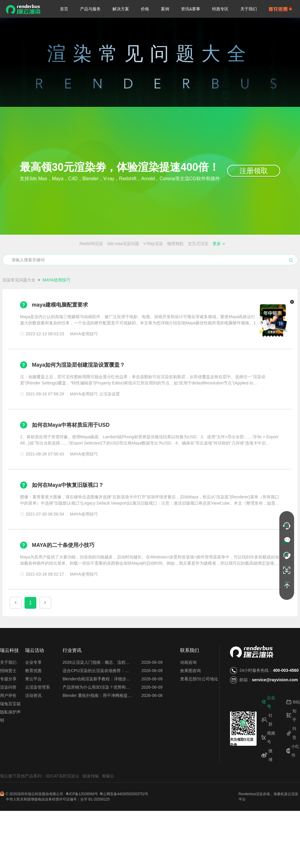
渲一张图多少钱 (123, 265)
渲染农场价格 (26, 254)
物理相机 (106, 243)
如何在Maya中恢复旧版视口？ (68, 507)
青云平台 (33, 700)
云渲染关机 (181, 265)
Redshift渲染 (22, 243)
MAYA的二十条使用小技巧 (63, 567)
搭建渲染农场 (277, 254)
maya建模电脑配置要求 (60, 327)
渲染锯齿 (169, 243)
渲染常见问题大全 (18, 301)
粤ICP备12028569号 (82, 816)
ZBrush (150, 243)
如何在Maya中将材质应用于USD (71, 447)
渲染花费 (257, 265)
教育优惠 (33, 692)
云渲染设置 (44, 265)
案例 (165, 9)
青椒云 (108, 797)
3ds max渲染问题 (54, 243)
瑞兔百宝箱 (10, 725)
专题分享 (8, 700)
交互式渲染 (129, 243)
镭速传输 (90, 797)
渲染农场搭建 (55, 254)
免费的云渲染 (174, 254)
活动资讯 (33, 717)
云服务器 (96, 265)
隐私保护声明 (10, 738)
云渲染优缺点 (71, 265)
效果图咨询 (190, 692)
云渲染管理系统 (37, 709)
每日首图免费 (154, 265)
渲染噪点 (190, 243)
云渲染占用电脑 (230, 265)
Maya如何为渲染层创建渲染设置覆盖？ (78, 387)
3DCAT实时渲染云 (62, 797)
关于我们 (248, 9)
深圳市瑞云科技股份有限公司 (40, 816)
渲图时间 (203, 265)
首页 (64, 9)
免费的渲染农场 (143, 254)
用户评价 (8, 717)
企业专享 (33, 684)
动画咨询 (188, 684)
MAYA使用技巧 (241, 243)
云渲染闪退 (251, 254)
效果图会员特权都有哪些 (214, 254)
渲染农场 (263, 816)
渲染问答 (8, 709)
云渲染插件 (19, 265)
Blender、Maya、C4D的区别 (98, 254)
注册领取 (253, 171)
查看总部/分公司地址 (199, 700)
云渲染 (293, 816)
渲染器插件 (212, 243)
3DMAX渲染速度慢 (276, 243)
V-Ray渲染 (84, 243)
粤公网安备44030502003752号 (124, 816)
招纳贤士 (8, 692)
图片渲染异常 (282, 265)
